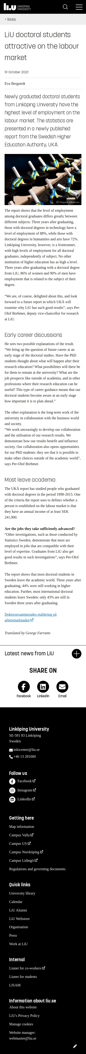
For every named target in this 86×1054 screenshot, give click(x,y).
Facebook (20, 781)
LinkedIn (20, 799)
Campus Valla (19, 835)
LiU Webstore (19, 919)
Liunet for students (23, 977)
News (11, 19)
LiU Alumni (18, 910)
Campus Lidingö (21, 860)
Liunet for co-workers (25, 968)
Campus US (18, 843)
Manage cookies (21, 1024)
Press (13, 935)
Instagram (20, 791)
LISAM (15, 985)
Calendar (15, 902)
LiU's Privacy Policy (24, 1016)
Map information (21, 827)
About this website (23, 1007)
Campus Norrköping (24, 852)
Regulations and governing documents (37, 869)
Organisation (18, 927)
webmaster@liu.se (22, 1038)
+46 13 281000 (25, 756)
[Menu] (79, 7)
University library (22, 893)
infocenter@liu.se (27, 750)
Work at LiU (18, 944)
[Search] (65, 7)
